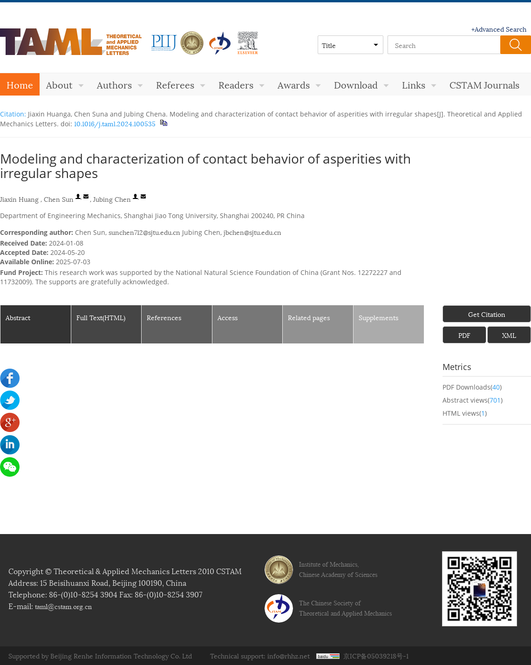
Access (228, 317)
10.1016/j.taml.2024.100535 (114, 123)
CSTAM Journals (484, 84)
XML (509, 335)
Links (419, 84)
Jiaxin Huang (19, 199)
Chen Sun (59, 199)
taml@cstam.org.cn (63, 606)
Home (20, 84)
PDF (464, 335)
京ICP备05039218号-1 (375, 655)
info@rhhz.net (288, 655)
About (65, 84)
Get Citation (486, 314)
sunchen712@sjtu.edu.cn (144, 232)
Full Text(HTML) (100, 317)
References (164, 317)
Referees (180, 84)
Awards (299, 84)
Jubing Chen (112, 199)
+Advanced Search (498, 29)
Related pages (309, 317)
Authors (120, 84)
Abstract (18, 317)
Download (361, 84)
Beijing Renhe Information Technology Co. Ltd (121, 655)
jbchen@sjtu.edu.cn (252, 232)
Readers (241, 84)
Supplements (378, 317)
